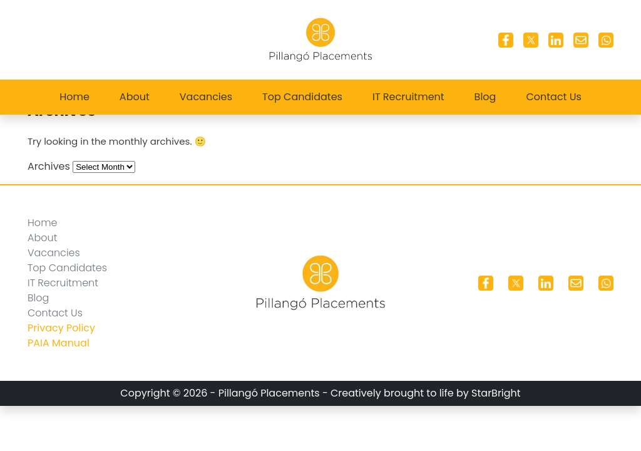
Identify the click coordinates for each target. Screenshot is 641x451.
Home (74, 97)
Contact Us (553, 97)
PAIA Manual (59, 343)
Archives (49, 166)
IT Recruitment (408, 97)
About (135, 97)
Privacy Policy (61, 328)
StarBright (496, 393)
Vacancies (206, 97)
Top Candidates (302, 97)
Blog (485, 97)
